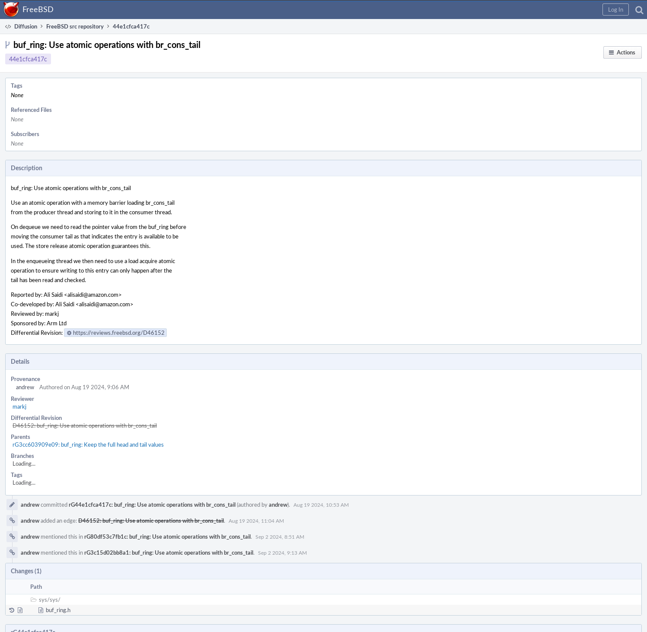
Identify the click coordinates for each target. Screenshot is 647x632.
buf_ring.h (58, 610)
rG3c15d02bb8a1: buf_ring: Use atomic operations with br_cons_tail (168, 552)
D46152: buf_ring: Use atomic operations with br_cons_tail (85, 425)
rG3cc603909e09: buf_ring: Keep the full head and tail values (88, 444)
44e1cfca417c (28, 59)
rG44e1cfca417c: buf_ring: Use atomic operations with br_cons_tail (152, 504)
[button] (615, 9)
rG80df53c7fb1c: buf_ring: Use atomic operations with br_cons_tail (167, 536)
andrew (25, 387)
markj (19, 406)
